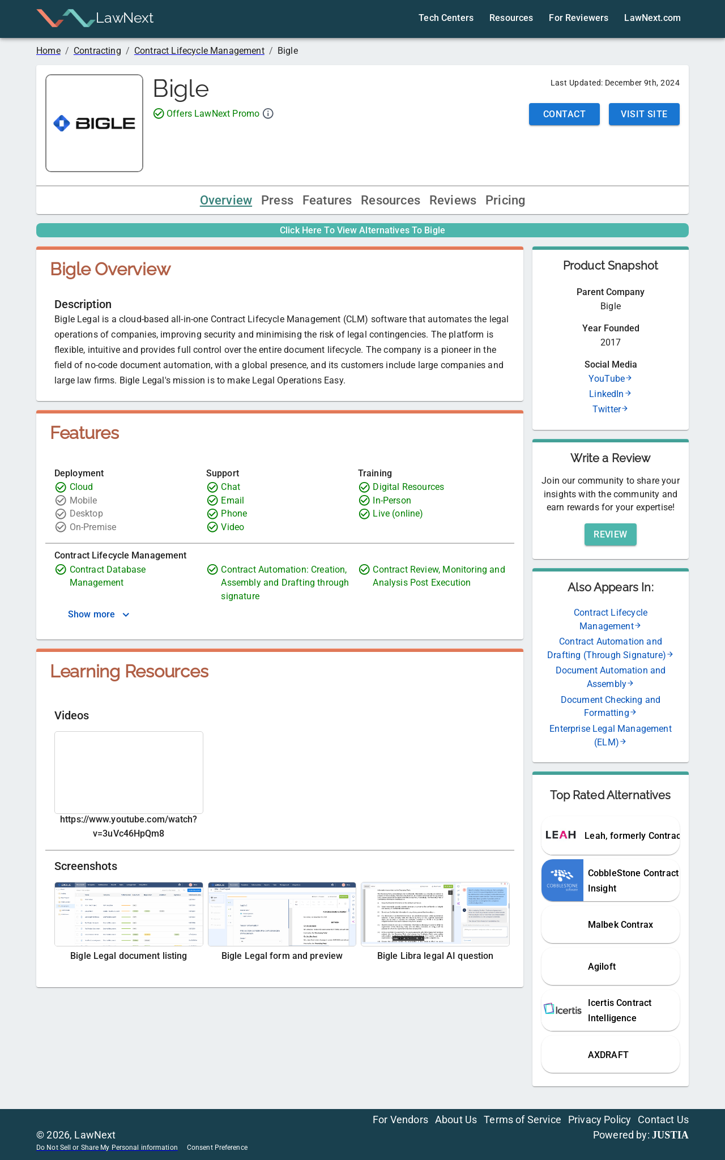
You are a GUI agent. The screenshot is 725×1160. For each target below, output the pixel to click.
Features (327, 200)
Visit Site (644, 114)
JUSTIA (670, 1135)
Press (277, 200)
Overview (226, 200)
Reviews (452, 200)
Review (611, 534)
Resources (390, 200)
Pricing (505, 200)
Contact (564, 114)
